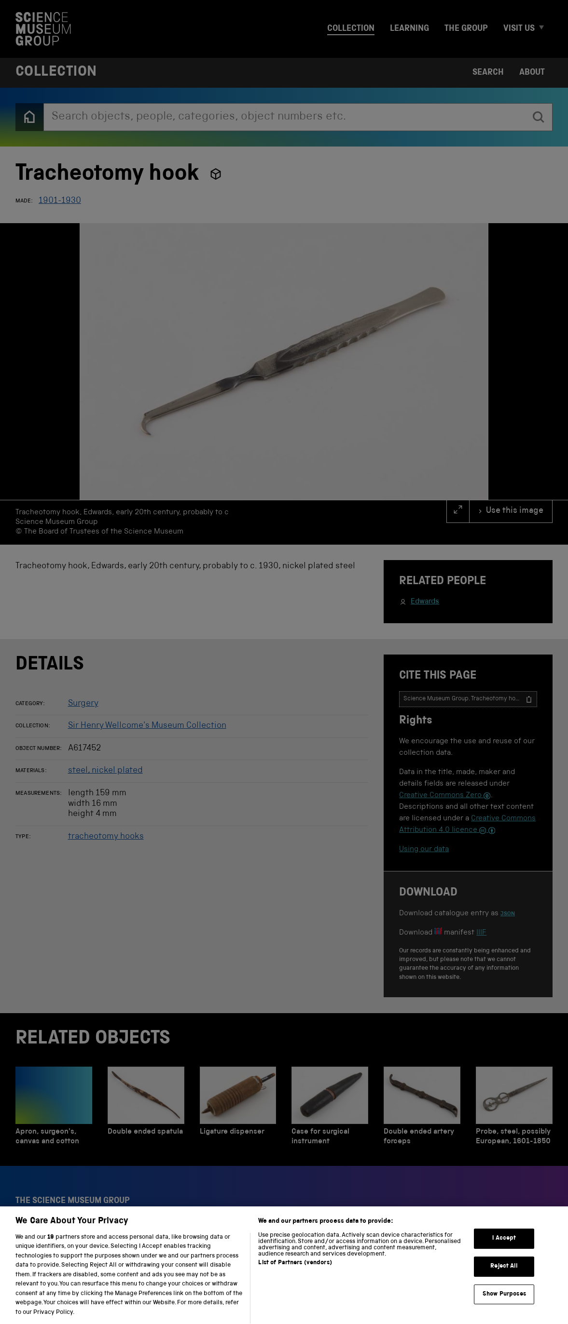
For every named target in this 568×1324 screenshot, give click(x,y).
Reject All (504, 1276)
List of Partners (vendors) (295, 1273)
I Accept (504, 1248)
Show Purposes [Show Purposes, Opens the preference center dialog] (504, 1304)
